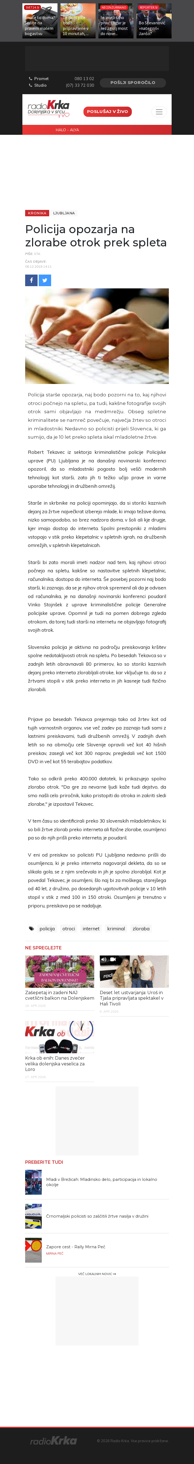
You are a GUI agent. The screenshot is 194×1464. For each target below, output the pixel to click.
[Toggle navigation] (159, 111)
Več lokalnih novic (97, 1274)
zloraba (141, 928)
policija (47, 928)
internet (91, 928)
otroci (68, 928)
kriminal (116, 928)
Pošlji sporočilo (133, 82)
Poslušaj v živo (107, 111)
